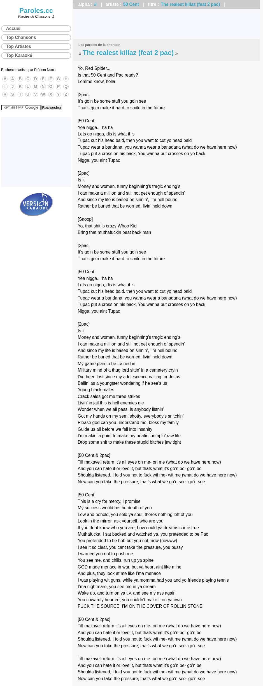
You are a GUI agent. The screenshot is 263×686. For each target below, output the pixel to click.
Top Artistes (18, 46)
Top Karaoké (19, 55)
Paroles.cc (36, 10)
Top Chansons (21, 37)
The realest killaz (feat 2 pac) (190, 4)
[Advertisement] (166, 24)
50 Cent (131, 4)
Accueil (14, 28)
